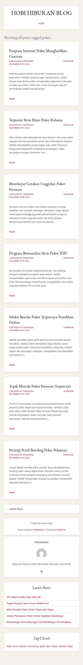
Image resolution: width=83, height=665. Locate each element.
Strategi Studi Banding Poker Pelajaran (38, 449)
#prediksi (63, 646)
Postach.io (61, 530)
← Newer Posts (15, 509)
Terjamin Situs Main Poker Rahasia (36, 119)
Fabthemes (39, 530)
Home (41, 23)
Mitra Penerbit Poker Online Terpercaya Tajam (30, 609)
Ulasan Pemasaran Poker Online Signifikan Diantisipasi (35, 616)
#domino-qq (33, 646)
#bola (9, 646)
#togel (70, 646)
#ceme (15, 646)
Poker (12, 99)
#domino (23, 646)
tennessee (41, 541)
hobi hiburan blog (41, 13)
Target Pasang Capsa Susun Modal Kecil (27, 603)
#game (42, 646)
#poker (55, 646)
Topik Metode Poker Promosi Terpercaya (40, 386)
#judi (48, 646)
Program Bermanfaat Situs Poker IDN (38, 253)
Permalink (68, 61)
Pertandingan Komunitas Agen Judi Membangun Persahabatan (39, 622)
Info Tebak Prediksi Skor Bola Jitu (24, 597)
